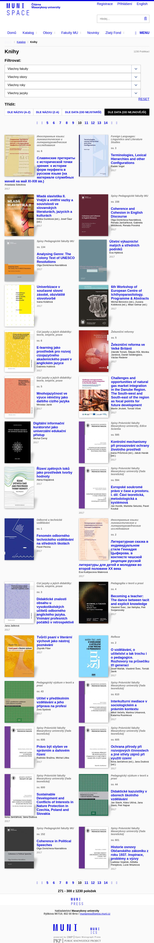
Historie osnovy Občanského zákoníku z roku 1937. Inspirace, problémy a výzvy (129, 852)
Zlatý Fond (114, 33)
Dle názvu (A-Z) (18, 112)
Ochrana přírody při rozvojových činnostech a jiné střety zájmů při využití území (130, 752)
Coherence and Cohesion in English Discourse (127, 212)
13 (99, 123)
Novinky (93, 33)
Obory (49, 33)
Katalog (30, 33)
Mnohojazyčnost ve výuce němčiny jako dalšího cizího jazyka (53, 397)
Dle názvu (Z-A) (47, 112)
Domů (11, 33)
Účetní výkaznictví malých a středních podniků (124, 245)
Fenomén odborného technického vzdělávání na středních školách (55, 539)
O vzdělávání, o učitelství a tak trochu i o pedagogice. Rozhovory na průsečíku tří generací (130, 657)
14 (106, 123)
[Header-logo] (34, 14)
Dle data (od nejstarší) (83, 112)
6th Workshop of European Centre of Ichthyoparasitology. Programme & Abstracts (130, 292)
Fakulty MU (71, 33)
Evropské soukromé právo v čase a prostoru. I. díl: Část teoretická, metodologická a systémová (130, 494)
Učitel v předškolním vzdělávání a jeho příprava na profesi (53, 702)
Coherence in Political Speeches (54, 843)
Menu (142, 33)
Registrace (105, 4)
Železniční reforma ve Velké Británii (128, 346)
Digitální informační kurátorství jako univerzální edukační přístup (49, 429)
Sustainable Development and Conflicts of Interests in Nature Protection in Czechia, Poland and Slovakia (55, 804)
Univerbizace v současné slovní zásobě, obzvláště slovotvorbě (51, 292)
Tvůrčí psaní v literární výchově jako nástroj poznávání (54, 641)
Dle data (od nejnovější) (127, 112)
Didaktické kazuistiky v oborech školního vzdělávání (129, 795)
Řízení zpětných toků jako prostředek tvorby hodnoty (54, 472)
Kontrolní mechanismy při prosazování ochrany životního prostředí (130, 445)
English (142, 4)
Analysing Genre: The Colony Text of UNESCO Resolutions (56, 258)
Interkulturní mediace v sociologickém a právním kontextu (129, 705)
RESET (143, 99)
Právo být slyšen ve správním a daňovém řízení (53, 750)
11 (86, 123)
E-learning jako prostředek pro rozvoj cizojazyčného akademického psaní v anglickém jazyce (54, 355)
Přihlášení (124, 4)
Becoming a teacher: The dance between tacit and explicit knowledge (130, 600)
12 (93, 123)
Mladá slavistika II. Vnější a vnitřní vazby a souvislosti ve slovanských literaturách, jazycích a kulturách (55, 205)
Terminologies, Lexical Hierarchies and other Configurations (128, 159)
